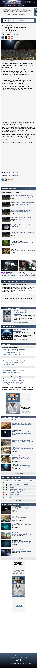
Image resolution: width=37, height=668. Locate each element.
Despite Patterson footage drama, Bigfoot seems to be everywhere (22, 533)
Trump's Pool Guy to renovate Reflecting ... (14, 354)
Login (11, 298)
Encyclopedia (24, 657)
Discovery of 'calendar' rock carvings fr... (14, 380)
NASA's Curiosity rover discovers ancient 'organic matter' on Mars (22, 424)
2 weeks (14, 419)
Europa (7, 175)
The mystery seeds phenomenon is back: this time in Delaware (22, 449)
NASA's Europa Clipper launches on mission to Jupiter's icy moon (22, 203)
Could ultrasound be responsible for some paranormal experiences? (22, 525)
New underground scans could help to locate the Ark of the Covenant (21, 458)
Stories (25, 5)
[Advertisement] (18, 106)
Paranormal (13, 487)
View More (19, 500)
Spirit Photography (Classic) (18, 491)
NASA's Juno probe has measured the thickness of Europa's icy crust (21, 196)
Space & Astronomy (7, 25)
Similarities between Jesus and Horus (13, 359)
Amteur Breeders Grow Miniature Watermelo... (15, 369)
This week (6, 480)
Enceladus (14, 175)
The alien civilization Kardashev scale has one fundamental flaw (21, 550)
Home (5, 5)
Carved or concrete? (8, 364)
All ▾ (6, 20)
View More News (18, 473)
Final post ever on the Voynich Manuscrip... (14, 362)
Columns (31, 5)
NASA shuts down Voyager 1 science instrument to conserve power (21, 433)
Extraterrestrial (14, 494)
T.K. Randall (7, 33)
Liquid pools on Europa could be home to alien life (20, 218)
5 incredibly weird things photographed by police (27, 274)
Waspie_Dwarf (14, 284)
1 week (5, 419)
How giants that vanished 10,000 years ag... (15, 378)
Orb (11, 482)
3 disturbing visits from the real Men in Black (9, 274)
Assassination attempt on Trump (11, 352)
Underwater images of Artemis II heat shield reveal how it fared (21, 542)
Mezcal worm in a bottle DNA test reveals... (14, 370)
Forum (15, 5)
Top (13, 655)
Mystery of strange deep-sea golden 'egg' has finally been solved (20, 517)
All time (30, 480)
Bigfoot (12, 485)
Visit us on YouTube (30, 258)
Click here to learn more (21, 322)
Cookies (22, 666)
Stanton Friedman (15, 496)
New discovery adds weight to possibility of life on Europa (20, 210)
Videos (20, 5)
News (9, 5)
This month (18, 480)
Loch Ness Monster (15, 492)
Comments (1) (16, 172)
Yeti (11, 497)
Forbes (9, 172)
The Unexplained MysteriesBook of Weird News (23, 311)
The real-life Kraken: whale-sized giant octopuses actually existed (21, 466)
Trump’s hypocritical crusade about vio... (14, 349)
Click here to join (15, 389)
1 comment (15, 34)
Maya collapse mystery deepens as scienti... (15, 382)
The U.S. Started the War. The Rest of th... (14, 351)
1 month (31, 419)
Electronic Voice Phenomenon (19, 484)
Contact (28, 666)
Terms (7, 666)
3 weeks (23, 419)
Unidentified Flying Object (17, 489)
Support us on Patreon (20, 329)
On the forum (6, 344)
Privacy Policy (14, 666)
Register (17, 298)
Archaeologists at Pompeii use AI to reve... (14, 384)
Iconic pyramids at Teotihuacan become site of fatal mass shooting (22, 441)
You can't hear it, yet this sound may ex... (14, 374)
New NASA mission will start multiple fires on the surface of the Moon (22, 509)
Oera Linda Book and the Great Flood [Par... (15, 360)
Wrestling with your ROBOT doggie (12, 372)
